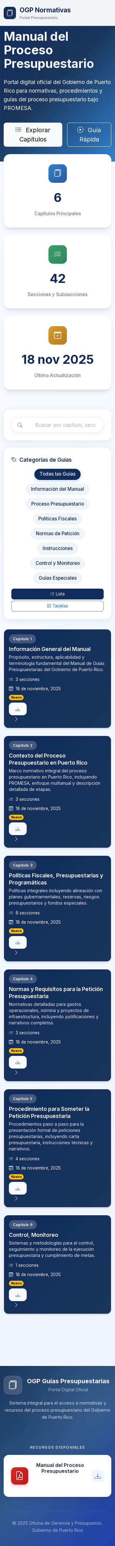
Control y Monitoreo (58, 565)
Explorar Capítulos (32, 134)
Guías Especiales (58, 579)
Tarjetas (57, 607)
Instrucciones (58, 550)
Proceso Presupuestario (57, 505)
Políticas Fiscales (57, 520)
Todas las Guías (57, 476)
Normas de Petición (57, 535)
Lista (57, 595)
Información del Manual (57, 491)
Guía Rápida (89, 134)
